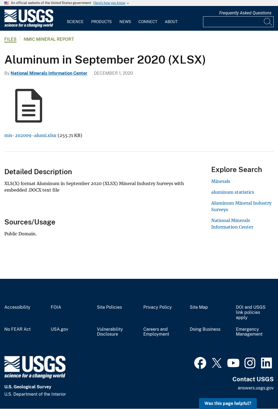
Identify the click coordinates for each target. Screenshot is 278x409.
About (171, 22)
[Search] (268, 21)
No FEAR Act (17, 329)
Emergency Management (249, 332)
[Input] (238, 21)
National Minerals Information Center (49, 73)
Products (101, 22)
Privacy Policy (157, 307)
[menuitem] (75, 18)
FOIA (56, 307)
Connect (147, 22)
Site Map (199, 307)
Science (75, 22)
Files (10, 39)
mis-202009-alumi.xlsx (30, 135)
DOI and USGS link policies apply (251, 312)
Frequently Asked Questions (245, 12)
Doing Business (205, 329)
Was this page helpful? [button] (227, 403)
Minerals (220, 181)
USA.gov (59, 329)
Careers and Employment (156, 332)
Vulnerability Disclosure (110, 332)
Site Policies (109, 307)
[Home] (28, 26)
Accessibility (17, 307)
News (125, 22)
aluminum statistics (232, 192)
